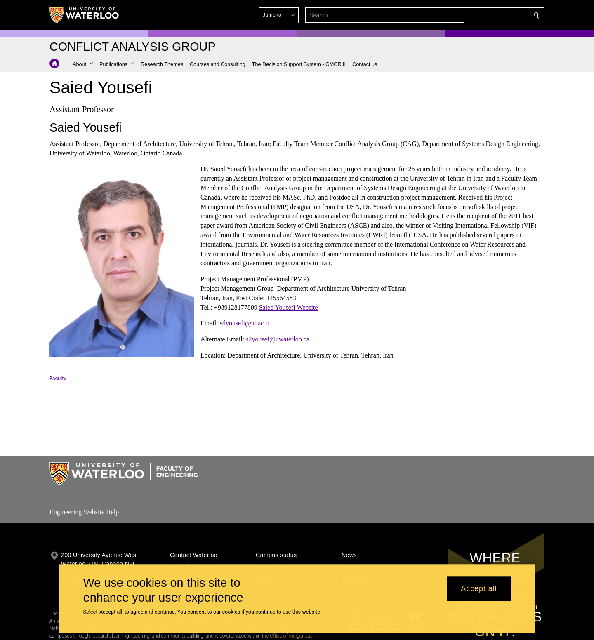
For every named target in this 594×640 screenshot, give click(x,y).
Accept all (479, 589)
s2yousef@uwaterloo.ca (277, 339)
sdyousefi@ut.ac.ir (243, 323)
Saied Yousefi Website (288, 307)
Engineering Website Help (84, 511)
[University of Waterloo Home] (85, 15)
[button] (476, 15)
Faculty (58, 378)
